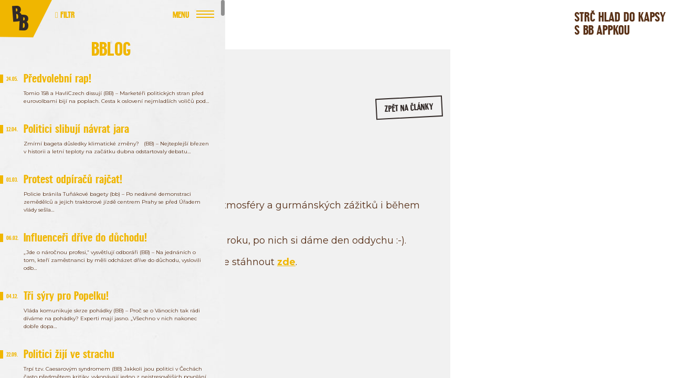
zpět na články (420, 113)
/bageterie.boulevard (555, 177)
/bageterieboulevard (637, 177)
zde (429, 281)
